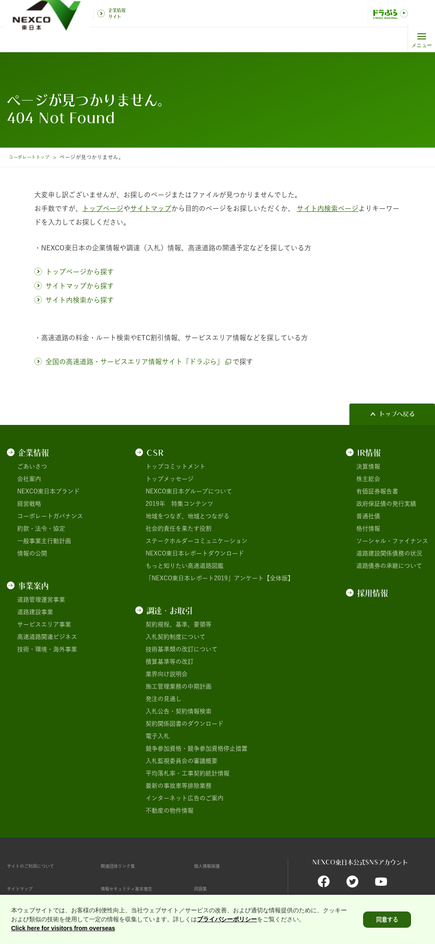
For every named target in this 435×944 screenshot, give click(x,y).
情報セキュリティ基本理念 (137, 888)
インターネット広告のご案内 (184, 798)
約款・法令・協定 (41, 528)
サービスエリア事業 (44, 624)
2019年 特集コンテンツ (179, 504)
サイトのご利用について (40, 866)
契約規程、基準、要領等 (179, 624)
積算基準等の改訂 (170, 662)
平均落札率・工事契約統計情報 (187, 773)
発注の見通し (164, 699)
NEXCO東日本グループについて (189, 491)
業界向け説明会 (167, 674)
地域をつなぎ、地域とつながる (187, 516)
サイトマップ (25, 888)
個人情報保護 (212, 866)
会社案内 (29, 479)
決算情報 (368, 466)
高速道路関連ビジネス (47, 637)
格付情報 (368, 528)
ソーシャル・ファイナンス (392, 541)
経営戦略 (29, 504)
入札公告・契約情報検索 (179, 711)
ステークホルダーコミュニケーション (196, 541)
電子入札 (158, 736)
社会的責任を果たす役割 (179, 528)
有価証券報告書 (377, 491)
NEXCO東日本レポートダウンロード (195, 553)
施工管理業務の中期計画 (179, 686)
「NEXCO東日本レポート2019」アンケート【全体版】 (220, 578)
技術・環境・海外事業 (47, 649)
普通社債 (368, 516)
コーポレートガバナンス (50, 516)
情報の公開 (32, 553)
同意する (387, 922)
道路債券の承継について (389, 566)
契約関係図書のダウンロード (184, 724)
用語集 (203, 888)
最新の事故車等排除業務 (179, 786)
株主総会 (368, 479)
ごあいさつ (32, 466)
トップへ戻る (397, 414)
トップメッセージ (170, 479)
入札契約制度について (176, 637)
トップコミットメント (176, 466)
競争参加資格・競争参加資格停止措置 (196, 748)
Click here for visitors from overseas (63, 930)
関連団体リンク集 (125, 866)
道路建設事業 (35, 612)
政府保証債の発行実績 (386, 504)
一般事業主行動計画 (44, 541)
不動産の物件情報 (170, 810)
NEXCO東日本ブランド (48, 491)
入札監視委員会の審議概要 (182, 761)
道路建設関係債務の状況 (389, 553)
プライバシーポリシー (227, 921)
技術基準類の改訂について (182, 649)
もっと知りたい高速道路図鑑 (184, 566)
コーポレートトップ (33, 157)
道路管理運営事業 (41, 600)
